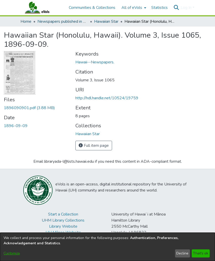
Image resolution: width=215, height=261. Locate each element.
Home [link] (25, 21)
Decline (182, 253)
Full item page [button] (94, 145)
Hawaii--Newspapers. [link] (94, 62)
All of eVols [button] (131, 7)
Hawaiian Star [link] (106, 21)
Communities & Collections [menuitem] (92, 7)
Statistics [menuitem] (159, 7)
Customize (12, 253)
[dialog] (107, 247)
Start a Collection (63, 214)
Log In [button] (186, 7)
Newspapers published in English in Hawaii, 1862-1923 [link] (62, 21)
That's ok (200, 253)
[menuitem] (133, 7)
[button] (176, 8)
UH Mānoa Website (63, 232)
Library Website (63, 226)
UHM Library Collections (63, 220)
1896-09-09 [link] (16, 126)
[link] (29, 108)
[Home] (42, 7)
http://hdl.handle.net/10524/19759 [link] (106, 98)
